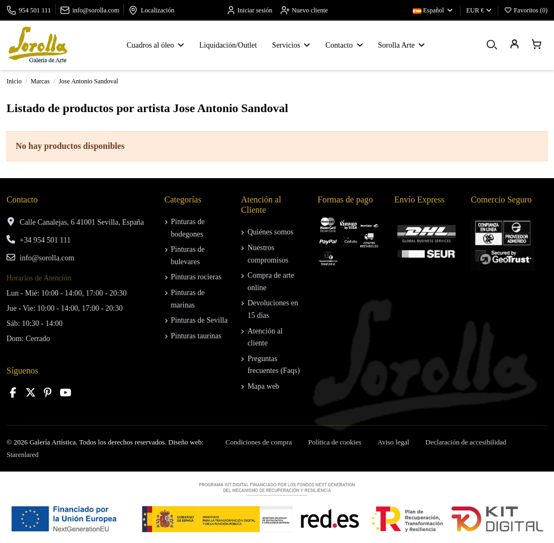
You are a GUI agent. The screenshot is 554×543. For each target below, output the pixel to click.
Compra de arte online (270, 281)
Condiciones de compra (259, 442)
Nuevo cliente (304, 10)
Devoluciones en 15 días (272, 309)
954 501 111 (35, 10)
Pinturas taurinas (196, 336)
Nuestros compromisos (267, 254)
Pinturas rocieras (196, 277)
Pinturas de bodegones (188, 228)
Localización (157, 10)
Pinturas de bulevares (188, 255)
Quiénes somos (270, 232)
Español (433, 10)
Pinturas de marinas (188, 299)
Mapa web (263, 386)
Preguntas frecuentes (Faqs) (273, 365)
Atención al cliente (264, 337)
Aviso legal (394, 442)
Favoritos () (526, 10)
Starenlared (22, 454)
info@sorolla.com (96, 10)
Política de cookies (334, 442)
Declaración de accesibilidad (465, 442)
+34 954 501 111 (44, 240)
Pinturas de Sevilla (199, 320)
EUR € (479, 10)
